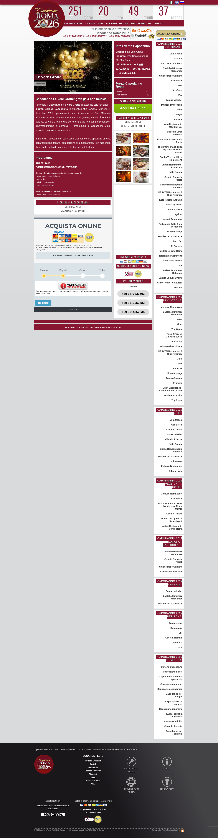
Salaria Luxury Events (170, 278)
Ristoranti (93, 774)
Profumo (177, 90)
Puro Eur (177, 241)
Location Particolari (93, 771)
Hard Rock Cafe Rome (170, 251)
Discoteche (93, 767)
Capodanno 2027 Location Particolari (169, 541)
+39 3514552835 (119, 36)
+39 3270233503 (73, 36)
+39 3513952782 (96, 36)
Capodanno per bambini (173, 732)
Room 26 (177, 368)
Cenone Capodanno (171, 667)
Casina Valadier (173, 100)
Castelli (93, 764)
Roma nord (176, 628)
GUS (179, 85)
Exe (180, 95)
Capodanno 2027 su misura (169, 659)
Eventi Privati (138, 23)
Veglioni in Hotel (93, 781)
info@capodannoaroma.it (75, 830)
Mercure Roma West (171, 63)
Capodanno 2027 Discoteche (169, 299)
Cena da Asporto (173, 726)
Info (150, 23)
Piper (179, 324)
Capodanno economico (169, 689)
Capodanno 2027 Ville (169, 411)
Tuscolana (176, 642)
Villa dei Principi (173, 439)
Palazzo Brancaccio (171, 104)
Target (178, 114)
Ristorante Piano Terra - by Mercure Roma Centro (170, 150)
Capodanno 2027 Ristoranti (169, 45)
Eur (180, 633)
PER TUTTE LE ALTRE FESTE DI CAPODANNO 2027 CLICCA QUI (93, 327)
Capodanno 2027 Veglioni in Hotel (169, 483)
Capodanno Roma (73, 23)
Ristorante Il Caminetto (169, 255)
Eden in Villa (175, 471)
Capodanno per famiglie (173, 695)
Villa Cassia (175, 53)
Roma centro (175, 623)
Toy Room (176, 400)
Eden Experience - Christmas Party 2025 (170, 389)
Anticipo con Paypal (53, 814)
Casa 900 (177, 58)
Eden (179, 109)
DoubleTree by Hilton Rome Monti (170, 158)
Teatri (93, 777)
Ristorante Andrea (172, 260)
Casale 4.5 (176, 80)
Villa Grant (176, 461)
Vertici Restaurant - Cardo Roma (171, 166)
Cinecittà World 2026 (171, 571)
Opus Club (176, 341)
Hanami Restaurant (171, 219)
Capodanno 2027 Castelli (169, 583)
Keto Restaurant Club (170, 199)
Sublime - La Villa (172, 395)
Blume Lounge (174, 231)
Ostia (179, 647)
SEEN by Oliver (173, 204)
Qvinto (178, 214)
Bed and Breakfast (93, 761)
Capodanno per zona (117, 23)
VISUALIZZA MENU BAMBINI (73, 210)
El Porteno (176, 246)
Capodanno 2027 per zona (169, 615)
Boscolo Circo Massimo (174, 133)
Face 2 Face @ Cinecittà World (174, 335)
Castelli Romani (173, 637)
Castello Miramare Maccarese (172, 69)
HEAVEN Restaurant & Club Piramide (170, 193)
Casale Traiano (174, 429)
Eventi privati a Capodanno (174, 715)
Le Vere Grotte (174, 209)
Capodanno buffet (172, 671)
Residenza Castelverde (169, 236)
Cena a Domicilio (173, 721)
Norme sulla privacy (174, 830)
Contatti (159, 23)
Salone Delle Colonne (170, 75)
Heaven (178, 287)
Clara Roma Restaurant (169, 282)
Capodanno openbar (171, 684)
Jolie (179, 265)
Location (90, 23)
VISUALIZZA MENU (73, 207)
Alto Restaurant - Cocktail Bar (173, 125)
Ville (93, 784)
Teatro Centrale (173, 378)
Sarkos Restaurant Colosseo (172, 271)
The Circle (176, 119)
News (100, 23)
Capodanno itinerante (170, 709)
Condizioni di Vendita (159, 830)
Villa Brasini (175, 172)
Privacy (102, 830)
